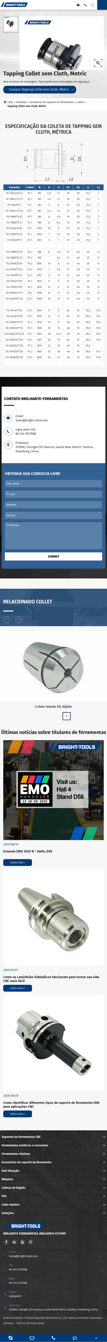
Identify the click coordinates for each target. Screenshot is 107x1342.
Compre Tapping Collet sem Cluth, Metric (41, 89)
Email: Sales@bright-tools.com (31, 418)
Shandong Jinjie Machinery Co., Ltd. (47, 1317)
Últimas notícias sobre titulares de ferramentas (53, 732)
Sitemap (8, 1323)
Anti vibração (10, 1171)
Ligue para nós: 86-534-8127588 (25, 432)
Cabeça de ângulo (13, 1187)
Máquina (7, 1179)
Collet (80, 102)
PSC (4, 1196)
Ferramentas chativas (16, 1154)
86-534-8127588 (18, 1269)
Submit (53, 556)
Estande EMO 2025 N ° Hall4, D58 (27, 851)
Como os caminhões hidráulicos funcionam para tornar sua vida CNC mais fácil (51, 979)
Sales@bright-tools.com (23, 1256)
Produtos (21, 102)
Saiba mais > (17, 862)
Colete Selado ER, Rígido (53, 708)
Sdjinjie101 (15, 1296)
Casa (10, 102)
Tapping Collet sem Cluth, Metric (26, 106)
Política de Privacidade (31, 1323)
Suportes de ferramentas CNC (21, 1137)
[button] (6, 621)
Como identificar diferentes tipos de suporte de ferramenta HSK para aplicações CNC (51, 1105)
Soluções (8, 1213)
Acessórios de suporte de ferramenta (52, 102)
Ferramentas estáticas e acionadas (25, 1145)
